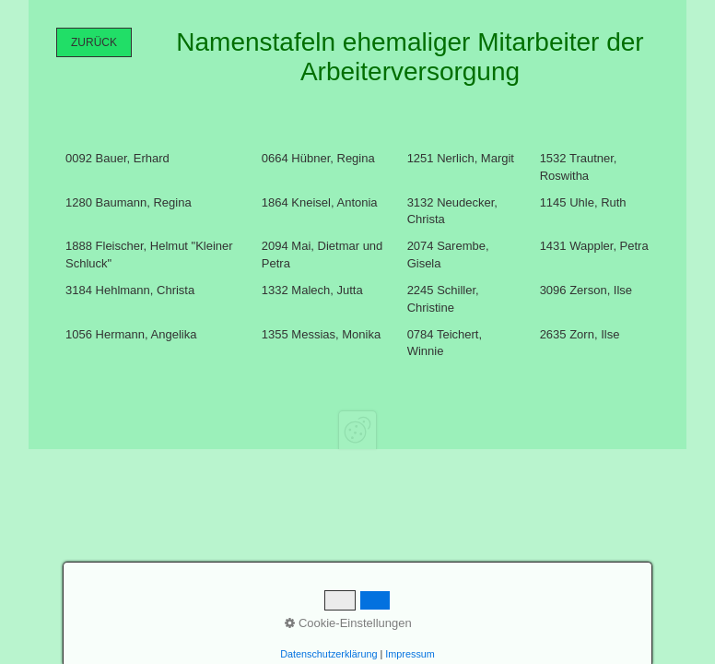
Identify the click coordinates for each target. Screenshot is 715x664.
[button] (94, 42)
